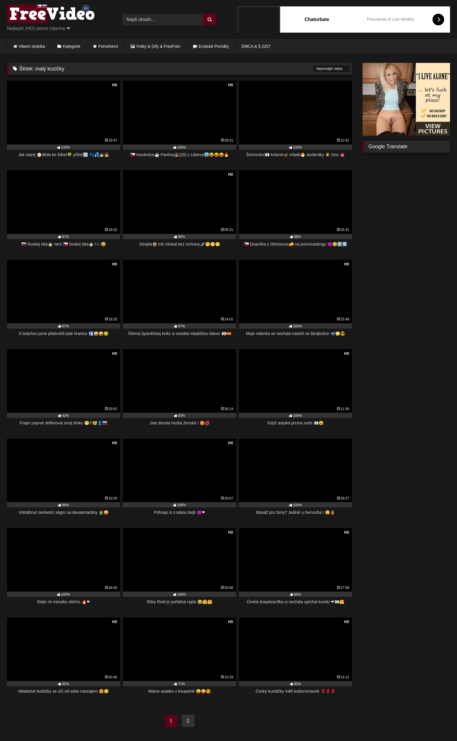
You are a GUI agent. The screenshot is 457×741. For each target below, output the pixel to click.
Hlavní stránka (32, 46)
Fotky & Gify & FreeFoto (158, 46)
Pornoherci (108, 46)
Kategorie (71, 46)
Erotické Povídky (213, 46)
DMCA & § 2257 (256, 46)
